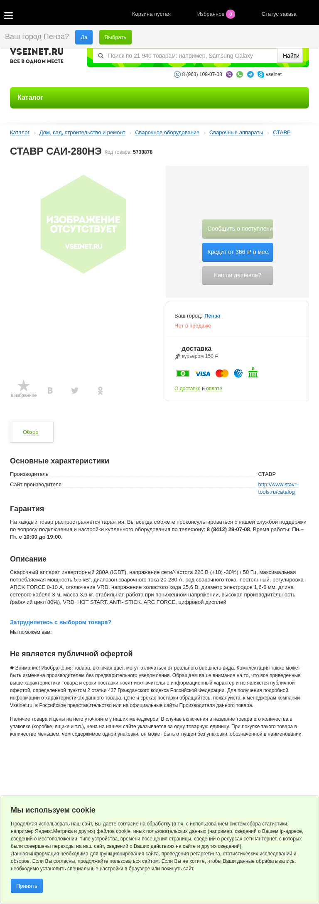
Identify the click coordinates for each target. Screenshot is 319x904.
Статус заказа (279, 14)
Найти (291, 55)
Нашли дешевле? (237, 275)
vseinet (274, 74)
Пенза (212, 316)
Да (84, 37)
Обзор (31, 432)
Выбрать (115, 37)
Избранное (217, 14)
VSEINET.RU (37, 57)
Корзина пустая (152, 14)
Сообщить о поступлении (240, 228)
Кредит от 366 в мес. (239, 252)
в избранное (24, 395)
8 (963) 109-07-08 (202, 74)
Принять (26, 886)
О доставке (187, 389)
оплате (214, 389)
